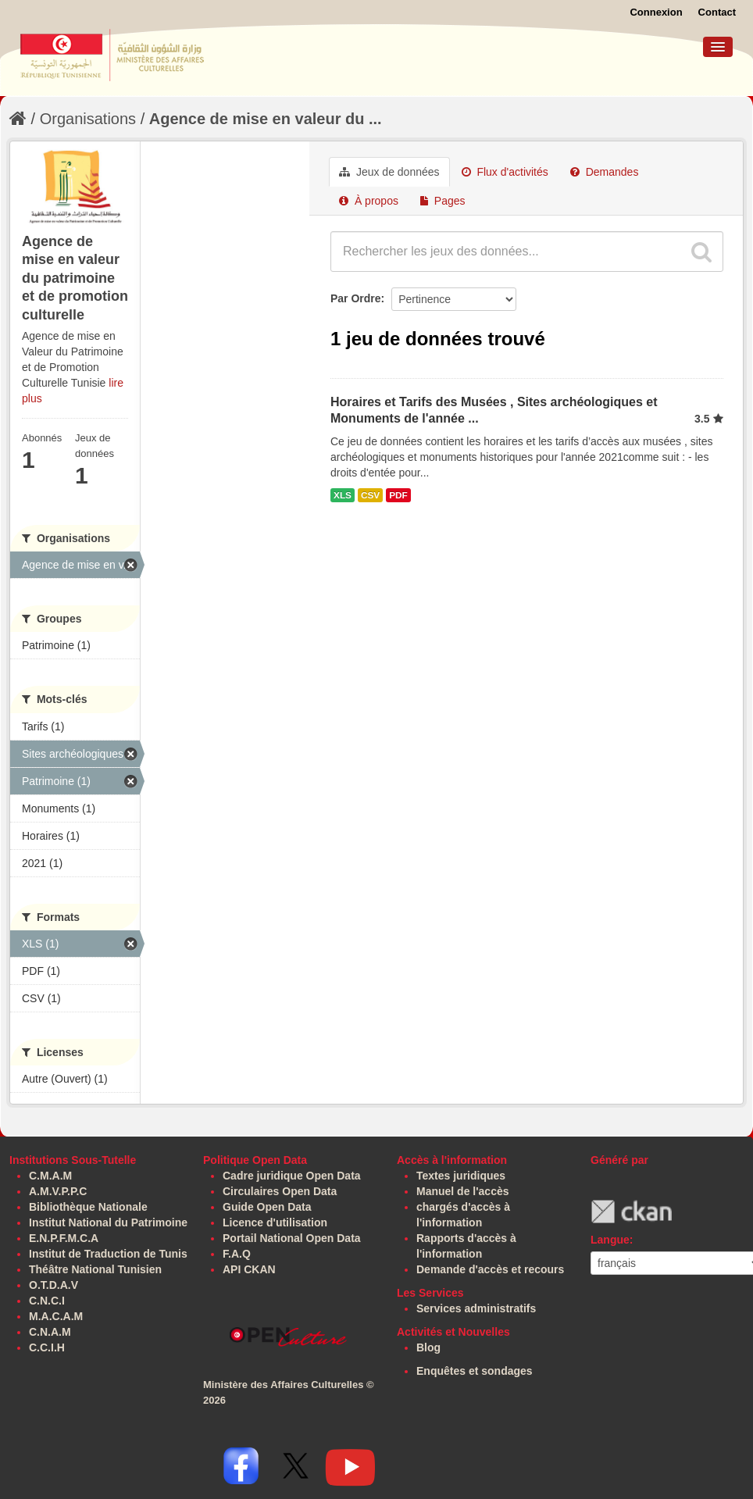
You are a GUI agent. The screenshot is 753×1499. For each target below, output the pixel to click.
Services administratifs (476, 1308)
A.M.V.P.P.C (58, 1191)
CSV (370, 495)
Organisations (88, 118)
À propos (368, 201)
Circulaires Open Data (280, 1191)
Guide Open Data (267, 1207)
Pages (443, 201)
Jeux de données (389, 172)
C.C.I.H (47, 1347)
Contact (717, 12)
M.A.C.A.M (56, 1316)
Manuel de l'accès (462, 1191)
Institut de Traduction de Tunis (108, 1253)
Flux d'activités (505, 172)
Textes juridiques (460, 1175)
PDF (398, 495)
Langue (610, 1239)
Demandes (604, 172)
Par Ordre (355, 298)
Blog (428, 1347)
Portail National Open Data (292, 1238)
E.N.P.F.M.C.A (63, 1238)
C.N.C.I (47, 1300)
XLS (343, 495)
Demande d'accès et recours (490, 1269)
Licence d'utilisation (275, 1222)
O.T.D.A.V (53, 1285)
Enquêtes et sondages (474, 1371)
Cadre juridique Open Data (292, 1175)
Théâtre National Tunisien (95, 1269)
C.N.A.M (50, 1332)
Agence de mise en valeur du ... (265, 118)
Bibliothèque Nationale (88, 1207)
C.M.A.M (50, 1175)
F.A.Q (237, 1253)
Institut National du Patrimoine (108, 1222)
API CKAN (249, 1269)
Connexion (656, 12)
